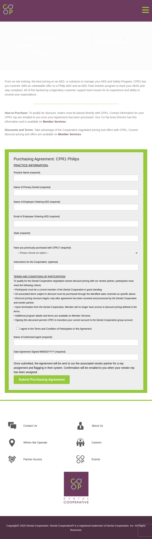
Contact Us (30, 425)
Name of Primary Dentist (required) (76, 190)
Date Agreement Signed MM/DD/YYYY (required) (76, 354)
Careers (97, 442)
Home (86, 39)
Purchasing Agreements (108, 39)
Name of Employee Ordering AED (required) (76, 204)
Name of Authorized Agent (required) (76, 340)
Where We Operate (35, 442)
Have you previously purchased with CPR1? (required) (76, 250)
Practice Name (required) (76, 175)
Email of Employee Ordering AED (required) (76, 220)
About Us (97, 425)
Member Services (54, 121)
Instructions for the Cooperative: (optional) (76, 265)
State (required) (76, 236)
